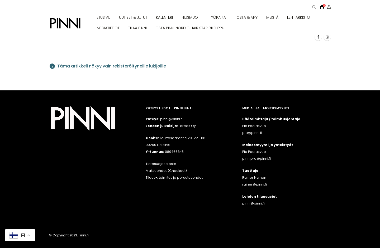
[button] (314, 7)
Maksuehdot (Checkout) (166, 170)
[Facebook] (318, 37)
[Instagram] (327, 37)
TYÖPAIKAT (218, 17)
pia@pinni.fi (252, 132)
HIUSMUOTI (191, 17)
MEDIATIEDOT (108, 28)
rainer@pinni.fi (254, 184)
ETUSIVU (103, 17)
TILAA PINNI (137, 28)
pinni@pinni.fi (253, 203)
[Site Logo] (65, 23)
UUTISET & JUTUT (133, 17)
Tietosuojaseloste (161, 164)
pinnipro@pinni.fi (256, 158)
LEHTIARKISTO (298, 17)
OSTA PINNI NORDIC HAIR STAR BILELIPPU (189, 28)
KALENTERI (164, 17)
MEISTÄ (272, 17)
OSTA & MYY (247, 17)
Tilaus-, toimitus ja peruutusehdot (174, 177)
